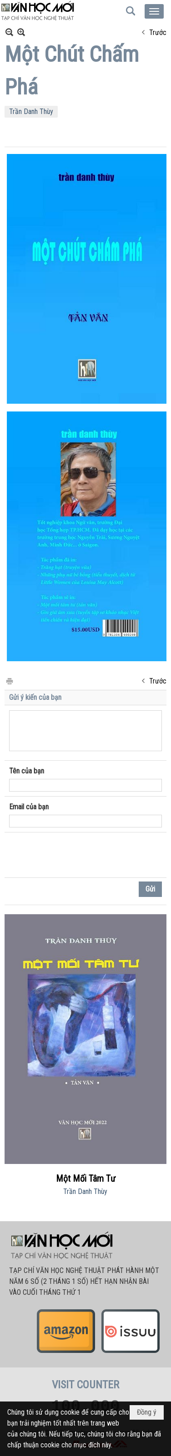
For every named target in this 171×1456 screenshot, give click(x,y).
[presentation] (78, 855)
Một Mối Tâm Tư (86, 1178)
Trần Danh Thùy (31, 111)
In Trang (9, 680)
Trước (157, 32)
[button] (154, 11)
